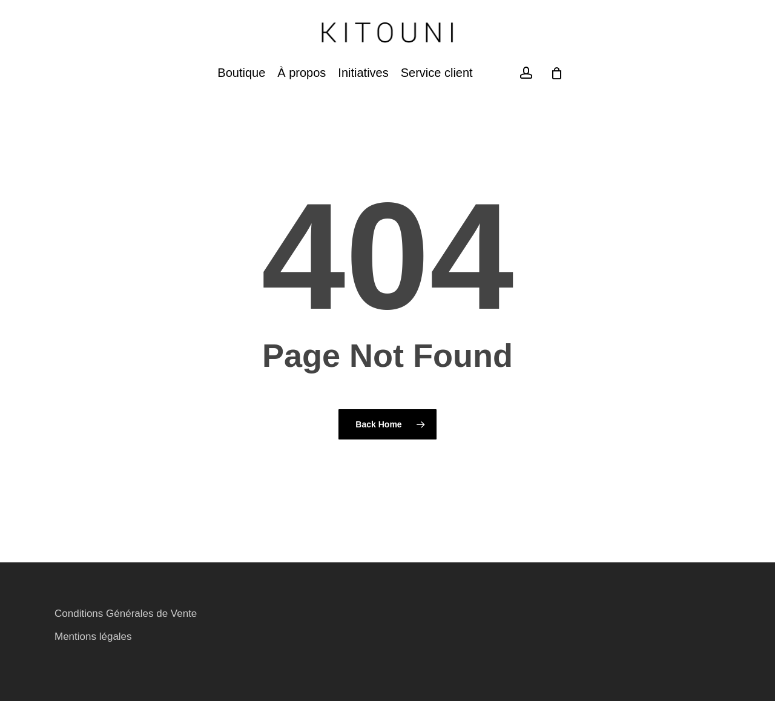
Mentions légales (93, 636)
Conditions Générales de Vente (125, 613)
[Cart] (557, 73)
